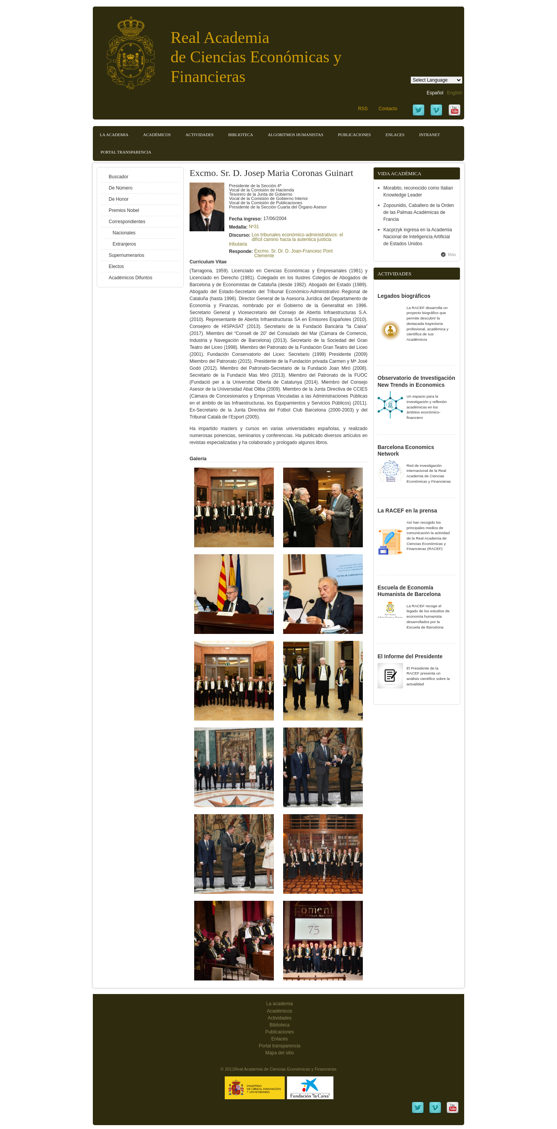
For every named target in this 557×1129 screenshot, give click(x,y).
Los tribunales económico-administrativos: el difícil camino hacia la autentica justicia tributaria (286, 239)
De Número (120, 188)
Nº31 (254, 226)
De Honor (118, 199)
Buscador (118, 176)
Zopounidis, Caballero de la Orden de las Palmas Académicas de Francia (418, 212)
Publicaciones (354, 134)
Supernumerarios (126, 255)
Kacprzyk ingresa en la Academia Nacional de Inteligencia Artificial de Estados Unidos (417, 236)
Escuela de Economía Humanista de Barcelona (409, 591)
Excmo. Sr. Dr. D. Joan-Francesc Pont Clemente (293, 253)
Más (452, 254)
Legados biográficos (404, 296)
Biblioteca (240, 134)
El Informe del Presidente (410, 656)
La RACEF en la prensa (407, 510)
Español (435, 93)
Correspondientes (127, 221)
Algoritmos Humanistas (295, 134)
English (454, 93)
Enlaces (395, 134)
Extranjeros (124, 244)
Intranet (429, 134)
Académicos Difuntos (130, 277)
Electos (116, 266)
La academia (279, 1003)
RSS (363, 108)
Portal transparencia (126, 152)
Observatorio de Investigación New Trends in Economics (416, 381)
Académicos (157, 134)
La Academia (114, 134)
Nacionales (124, 233)
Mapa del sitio (279, 1053)
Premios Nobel (124, 210)
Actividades (199, 134)
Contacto (388, 108)
